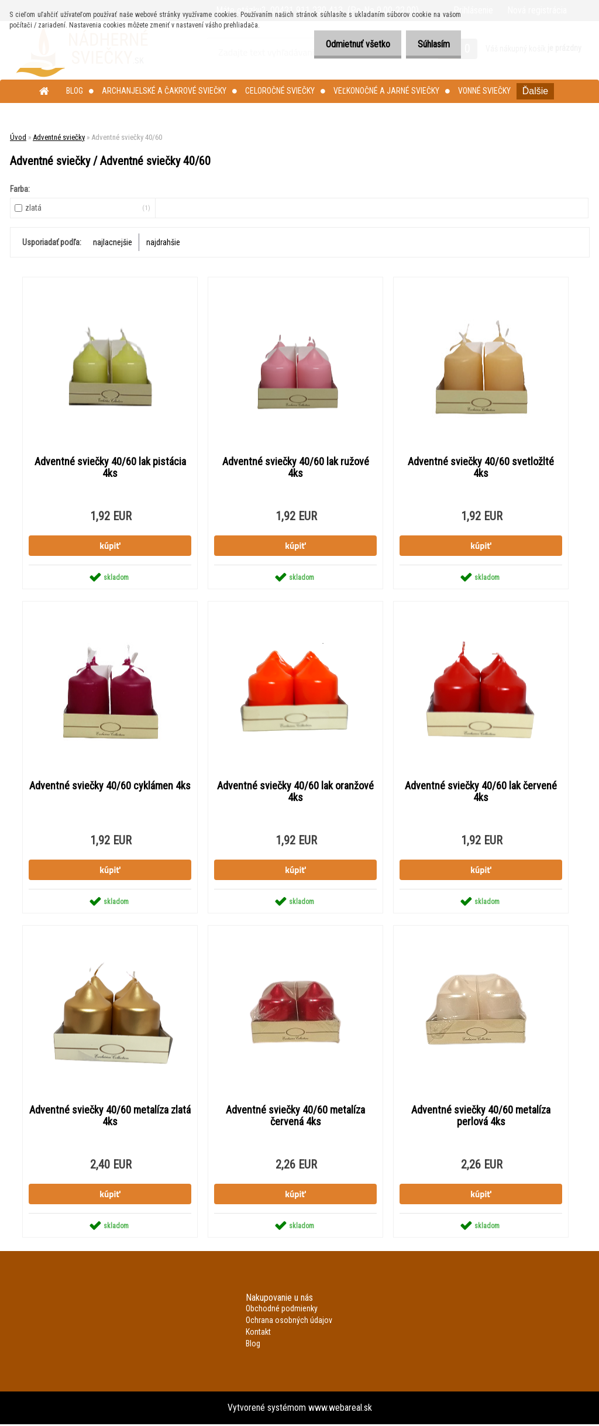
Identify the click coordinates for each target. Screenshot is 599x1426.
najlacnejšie (112, 242)
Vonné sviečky (484, 90)
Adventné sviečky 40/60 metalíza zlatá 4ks (110, 1117)
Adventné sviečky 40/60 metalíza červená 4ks (295, 1117)
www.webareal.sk (340, 1409)
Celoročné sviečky (280, 90)
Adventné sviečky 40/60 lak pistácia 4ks (110, 467)
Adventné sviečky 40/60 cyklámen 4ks (110, 786)
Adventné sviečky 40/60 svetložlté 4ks (481, 467)
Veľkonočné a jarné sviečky (386, 90)
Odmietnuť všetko (348, 44)
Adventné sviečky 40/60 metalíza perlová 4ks (480, 1117)
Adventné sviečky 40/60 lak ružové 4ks (295, 467)
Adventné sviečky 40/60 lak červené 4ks (481, 792)
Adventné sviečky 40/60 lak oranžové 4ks (295, 792)
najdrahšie (163, 242)
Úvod (18, 137)
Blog (74, 90)
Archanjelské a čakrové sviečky (164, 90)
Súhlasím (430, 44)
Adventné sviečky (59, 137)
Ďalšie (535, 91)
